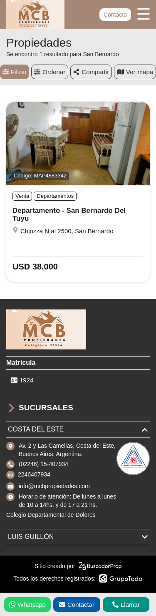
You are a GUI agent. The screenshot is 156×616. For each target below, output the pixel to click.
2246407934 (34, 474)
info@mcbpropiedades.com (54, 486)
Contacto (115, 14)
